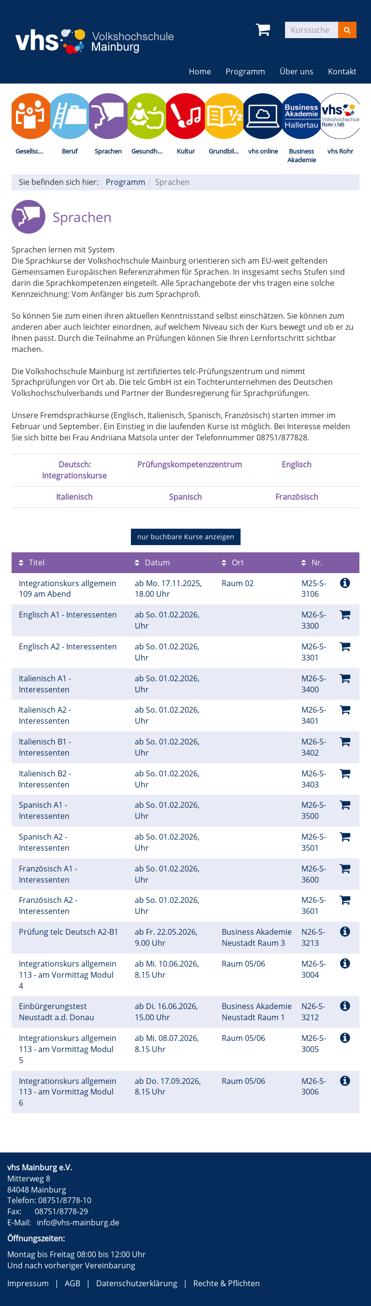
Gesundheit (148, 151)
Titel (31, 562)
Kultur (186, 151)
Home (200, 71)
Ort (233, 562)
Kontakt (342, 71)
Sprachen (108, 151)
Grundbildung (226, 151)
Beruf (69, 151)
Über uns (297, 71)
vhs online (263, 151)
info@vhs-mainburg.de (78, 1222)
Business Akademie (301, 156)
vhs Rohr (340, 151)
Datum (152, 562)
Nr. (312, 562)
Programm (245, 71)
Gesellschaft (32, 151)
